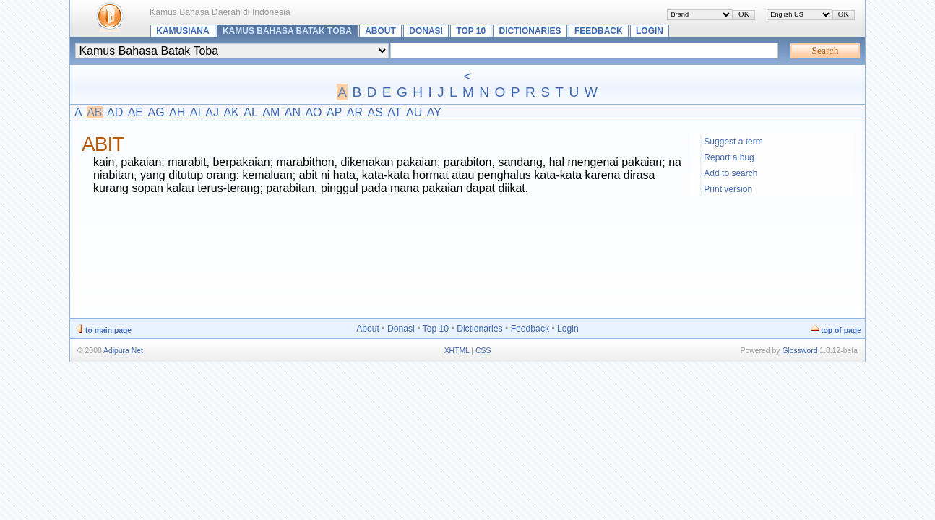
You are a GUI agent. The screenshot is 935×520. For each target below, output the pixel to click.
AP (334, 112)
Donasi (426, 31)
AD (115, 112)
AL (251, 112)
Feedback (598, 31)
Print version (728, 189)
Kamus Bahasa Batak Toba (287, 31)
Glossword (799, 351)
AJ (212, 112)
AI (195, 112)
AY (434, 112)
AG (155, 112)
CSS (483, 351)
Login (649, 31)
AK (230, 112)
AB (94, 112)
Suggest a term (733, 141)
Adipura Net (123, 351)
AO (313, 112)
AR (355, 112)
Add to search (730, 173)
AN (293, 112)
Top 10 (471, 31)
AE (135, 112)
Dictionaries (530, 31)
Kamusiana (182, 31)
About (380, 31)
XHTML (457, 351)
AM (271, 112)
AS (374, 112)
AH (177, 112)
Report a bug (729, 157)
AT (394, 112)
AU (414, 112)
